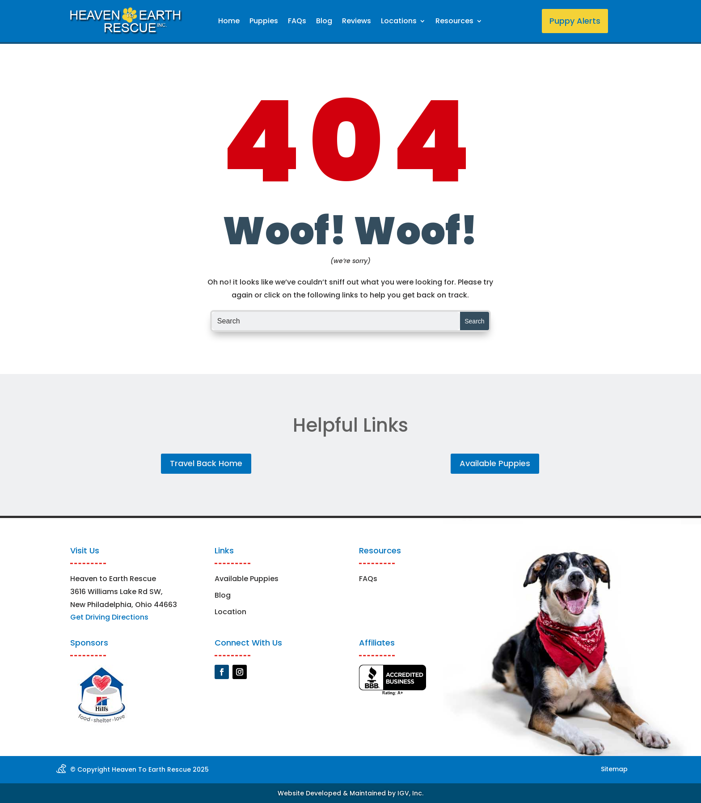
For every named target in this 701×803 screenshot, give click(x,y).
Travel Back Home (206, 463)
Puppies (263, 22)
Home (229, 22)
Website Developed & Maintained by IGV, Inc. (350, 793)
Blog (324, 22)
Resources (454, 22)
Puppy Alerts (574, 20)
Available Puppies (495, 463)
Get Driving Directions (109, 617)
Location (230, 612)
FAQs (297, 22)
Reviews (356, 22)
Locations (399, 22)
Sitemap (614, 769)
